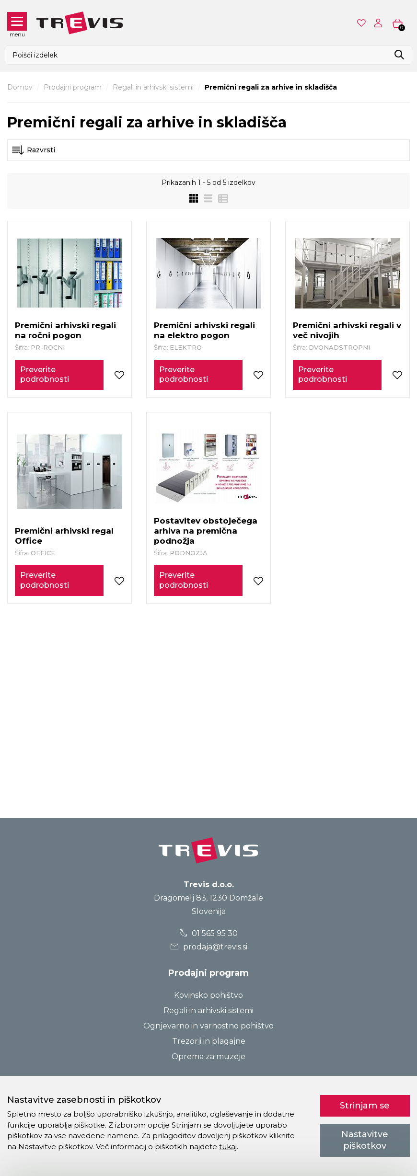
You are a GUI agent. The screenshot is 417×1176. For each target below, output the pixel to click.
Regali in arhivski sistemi (153, 87)
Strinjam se (365, 1105)
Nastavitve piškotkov (364, 1140)
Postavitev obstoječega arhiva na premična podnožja (205, 531)
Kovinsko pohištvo (208, 995)
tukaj (228, 1146)
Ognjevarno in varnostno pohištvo (208, 1025)
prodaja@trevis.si (208, 946)
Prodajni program (73, 87)
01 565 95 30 (209, 933)
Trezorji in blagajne (208, 1041)
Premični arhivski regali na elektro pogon (204, 330)
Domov (20, 87)
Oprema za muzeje (208, 1056)
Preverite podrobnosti (44, 374)
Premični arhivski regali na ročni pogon (65, 330)
